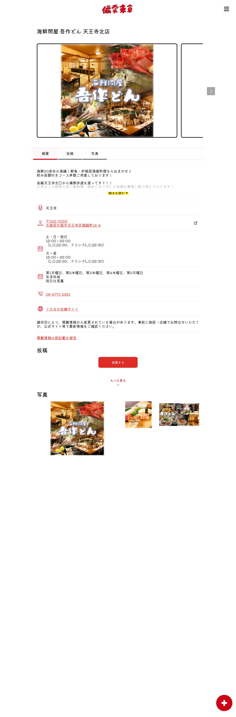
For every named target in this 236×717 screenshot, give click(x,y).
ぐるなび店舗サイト (62, 309)
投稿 (70, 153)
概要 (45, 153)
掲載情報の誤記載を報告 (56, 337)
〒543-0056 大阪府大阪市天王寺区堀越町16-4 (73, 223)
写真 (94, 153)
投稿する (118, 362)
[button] (211, 91)
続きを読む (117, 193)
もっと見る (118, 380)
